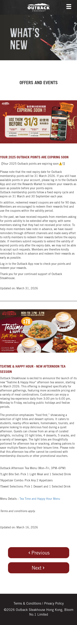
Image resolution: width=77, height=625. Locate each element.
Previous (38, 553)
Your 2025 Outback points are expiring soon (34, 157)
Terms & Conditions (27, 603)
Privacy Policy (54, 603)
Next (39, 568)
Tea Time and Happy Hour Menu (40, 499)
